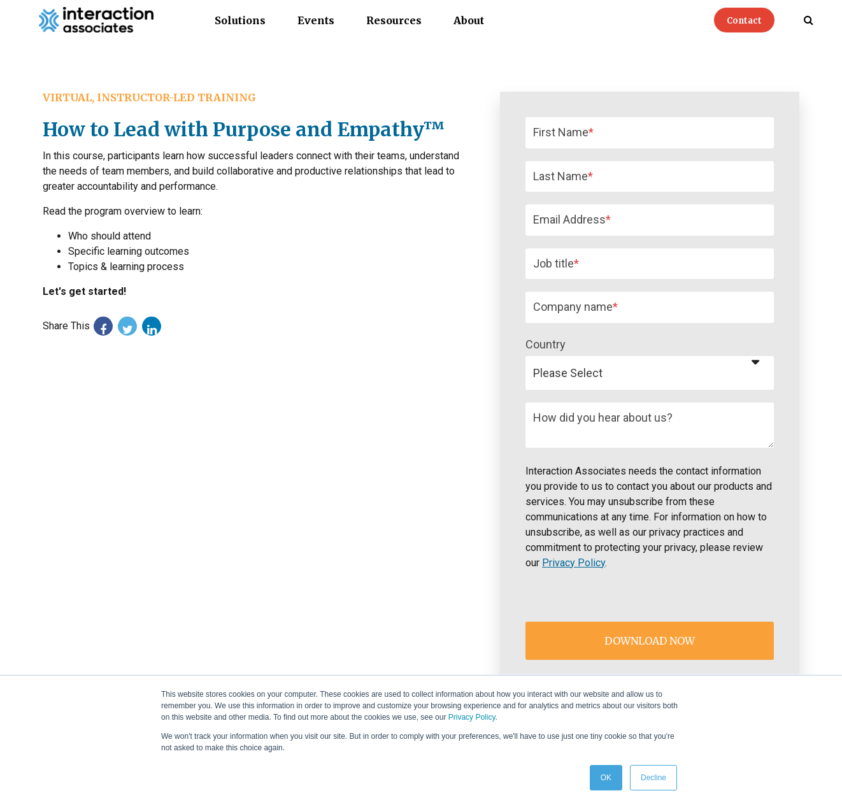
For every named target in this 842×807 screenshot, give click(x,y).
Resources (394, 20)
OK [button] (606, 777)
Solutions (240, 20)
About (468, 20)
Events (315, 20)
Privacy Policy (472, 717)
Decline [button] (653, 777)
